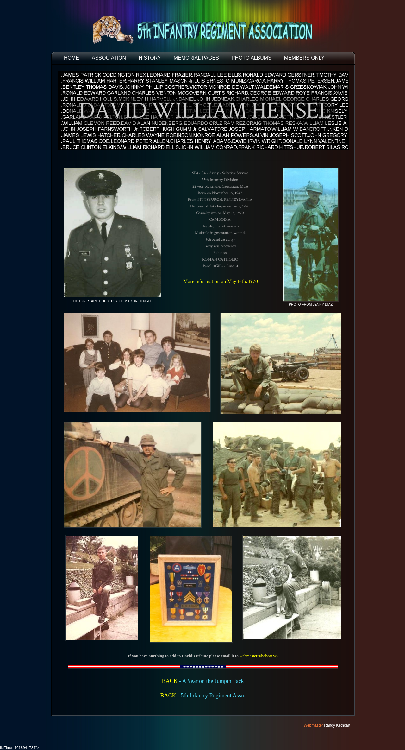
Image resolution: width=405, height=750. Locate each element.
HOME (71, 57)
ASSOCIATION (109, 57)
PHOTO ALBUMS (251, 57)
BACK (170, 681)
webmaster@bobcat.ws (259, 655)
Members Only (304, 57)
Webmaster (313, 725)
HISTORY (150, 57)
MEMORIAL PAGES (196, 57)
